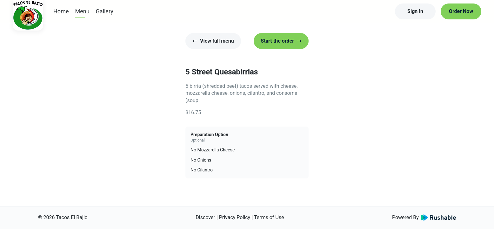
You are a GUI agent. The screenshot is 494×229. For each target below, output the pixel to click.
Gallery (104, 11)
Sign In (415, 11)
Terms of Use (269, 217)
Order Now (461, 11)
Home (61, 11)
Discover (205, 217)
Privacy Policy (234, 217)
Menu (82, 11)
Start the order (281, 41)
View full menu (213, 41)
